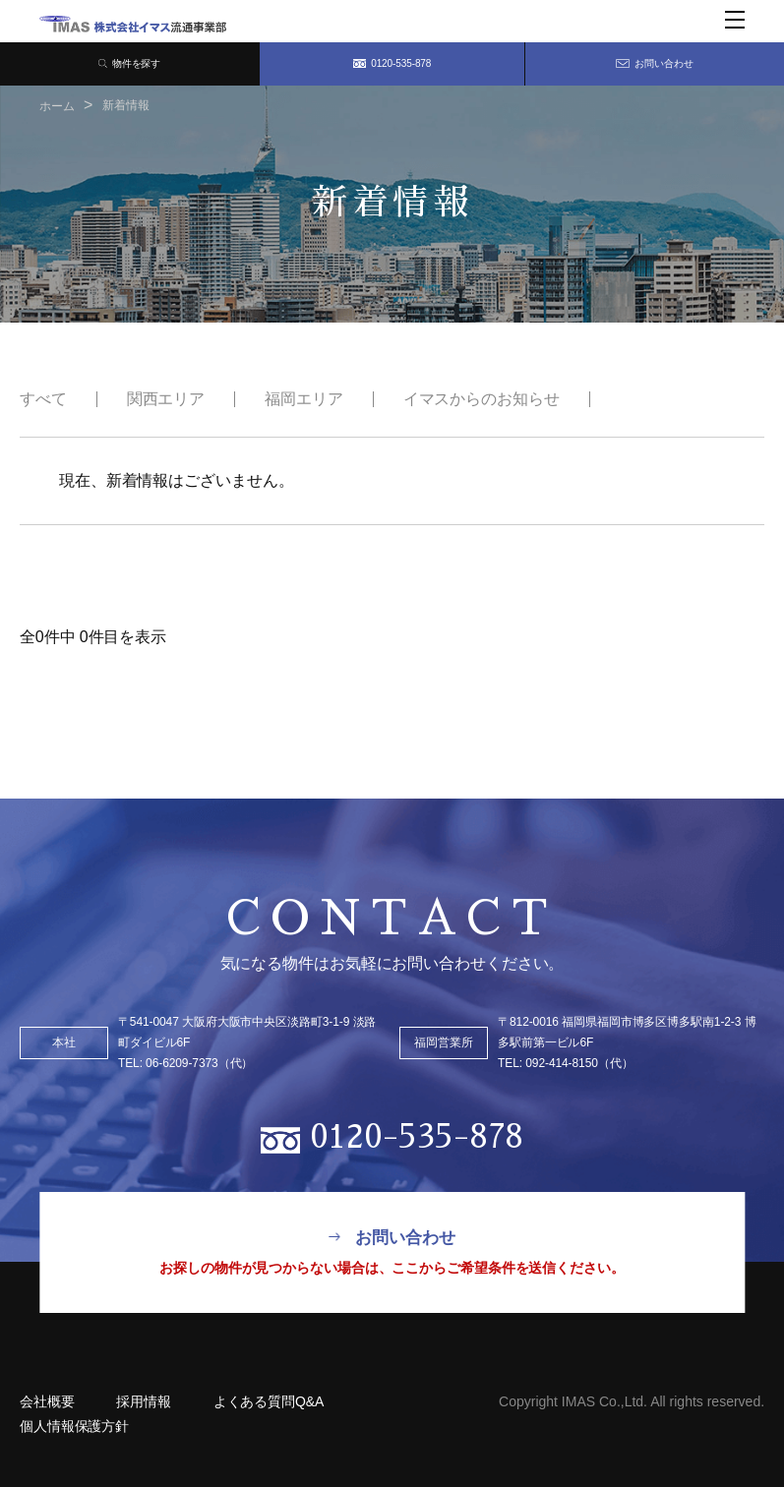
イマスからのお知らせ (481, 398)
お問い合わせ (654, 63)
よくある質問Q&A (290, 1401)
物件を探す (129, 63)
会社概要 (47, 1401)
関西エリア (166, 398)
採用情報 (154, 1401)
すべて (43, 398)
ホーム (57, 106)
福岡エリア (304, 398)
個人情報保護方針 (74, 1426)
